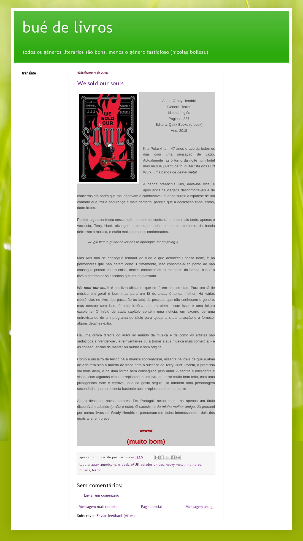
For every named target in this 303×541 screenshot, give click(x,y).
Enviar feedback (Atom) (116, 515)
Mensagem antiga (199, 506)
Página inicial (151, 506)
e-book (123, 464)
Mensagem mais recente (98, 506)
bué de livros (67, 27)
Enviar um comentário (101, 495)
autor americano (103, 464)
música (84, 470)
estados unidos (152, 464)
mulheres (193, 464)
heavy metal (175, 464)
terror (96, 470)
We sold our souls (100, 83)
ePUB (135, 464)
